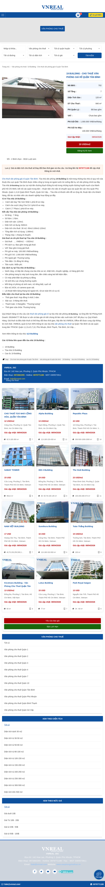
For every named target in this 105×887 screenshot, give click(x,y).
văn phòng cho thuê (63, 324)
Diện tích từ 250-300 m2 (14, 778)
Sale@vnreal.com (39, 864)
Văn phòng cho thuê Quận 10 (16, 683)
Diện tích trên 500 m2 (13, 792)
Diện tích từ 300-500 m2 (14, 785)
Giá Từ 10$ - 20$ (11, 820)
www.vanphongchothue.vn (68, 864)
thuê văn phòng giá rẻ (39, 314)
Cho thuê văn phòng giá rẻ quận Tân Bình (20, 179)
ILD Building (32, 334)
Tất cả (6, 643)
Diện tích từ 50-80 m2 (13, 745)
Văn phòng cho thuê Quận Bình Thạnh (20, 703)
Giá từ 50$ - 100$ (11, 834)
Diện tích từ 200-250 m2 (14, 772)
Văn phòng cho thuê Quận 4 (16, 670)
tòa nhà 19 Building (78, 359)
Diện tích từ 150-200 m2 (14, 765)
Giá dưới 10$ (9, 813)
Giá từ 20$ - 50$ (11, 827)
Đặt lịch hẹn (52, 627)
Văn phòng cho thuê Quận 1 (16, 649)
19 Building (66, 359)
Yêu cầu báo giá (52, 621)
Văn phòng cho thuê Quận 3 (16, 663)
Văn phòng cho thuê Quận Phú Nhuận (20, 696)
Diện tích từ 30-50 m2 (13, 738)
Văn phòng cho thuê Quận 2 (16, 656)
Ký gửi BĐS (97, 15)
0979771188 (84, 168)
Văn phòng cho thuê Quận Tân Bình (19, 690)
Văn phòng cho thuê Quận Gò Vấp (18, 710)
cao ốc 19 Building (92, 359)
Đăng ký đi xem (85, 151)
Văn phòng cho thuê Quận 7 (16, 676)
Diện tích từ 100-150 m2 (14, 758)
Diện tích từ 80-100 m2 (14, 752)
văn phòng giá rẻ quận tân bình (50, 359)
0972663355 (19, 375)
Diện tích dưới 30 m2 (13, 731)
